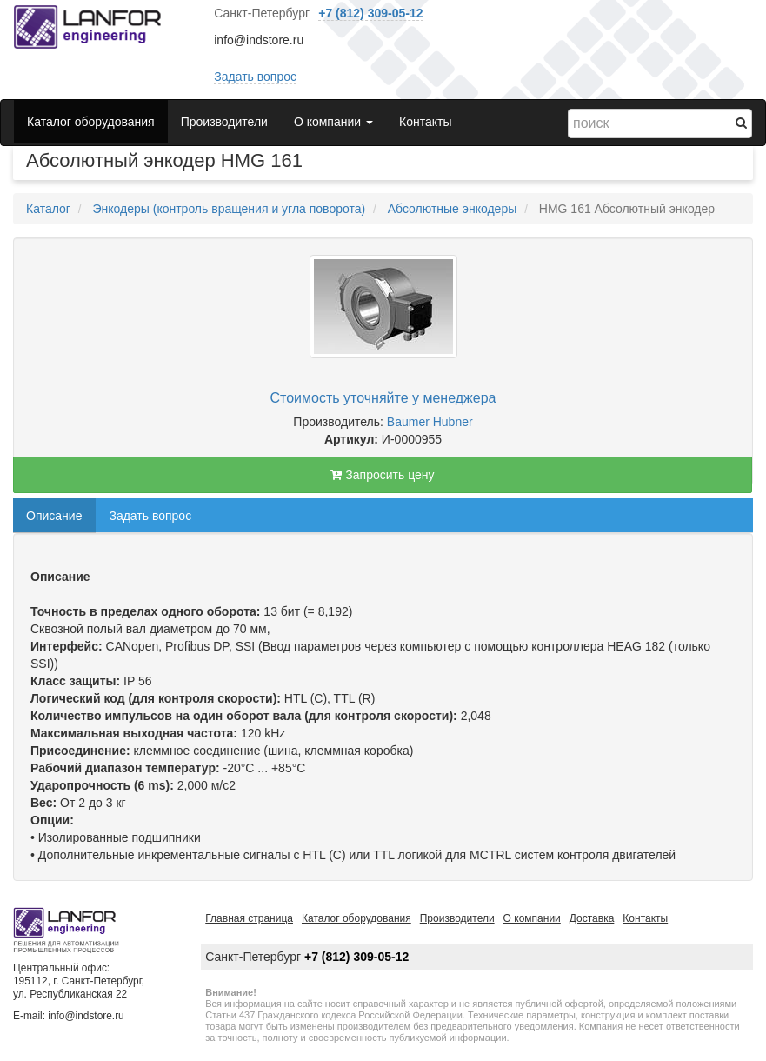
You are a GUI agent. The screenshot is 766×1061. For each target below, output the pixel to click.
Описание (54, 516)
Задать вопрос (255, 76)
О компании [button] (333, 122)
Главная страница (249, 918)
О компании (532, 918)
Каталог (48, 209)
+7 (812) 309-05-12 (370, 13)
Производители (224, 122)
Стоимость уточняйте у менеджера (383, 397)
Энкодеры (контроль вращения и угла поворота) (228, 209)
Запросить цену (382, 475)
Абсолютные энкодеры (452, 209)
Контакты (425, 122)
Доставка (592, 918)
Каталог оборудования (91, 122)
